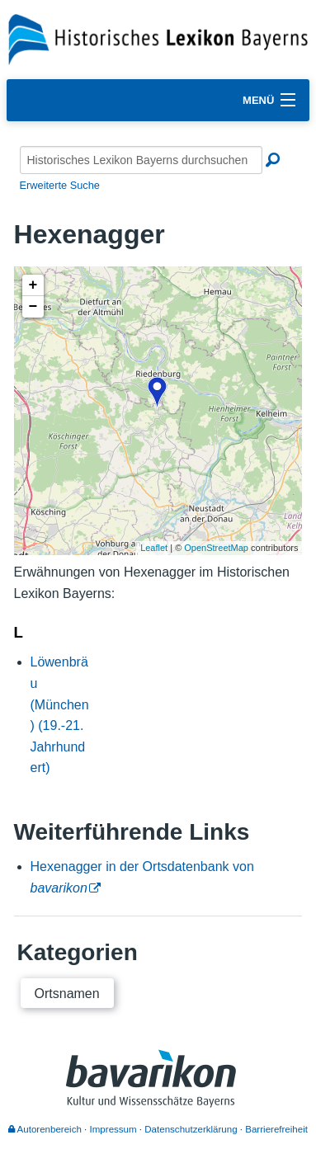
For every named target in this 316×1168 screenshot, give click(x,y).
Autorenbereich (45, 1129)
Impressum (113, 1129)
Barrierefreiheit (276, 1129)
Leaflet (153, 548)
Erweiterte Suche (60, 185)
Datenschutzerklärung (190, 1129)
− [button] (33, 307)
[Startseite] (158, 38)
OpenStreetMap (216, 548)
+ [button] (33, 285)
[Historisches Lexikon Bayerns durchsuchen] (141, 160)
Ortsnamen (67, 994)
